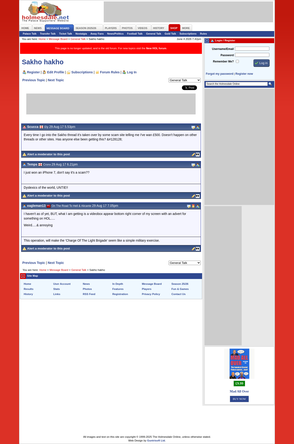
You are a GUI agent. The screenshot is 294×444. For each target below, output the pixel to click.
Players (146, 289)
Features (118, 289)
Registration (120, 294)
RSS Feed (89, 294)
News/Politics (115, 33)
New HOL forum (156, 48)
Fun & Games (180, 289)
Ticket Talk (65, 33)
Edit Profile (55, 72)
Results (28, 289)
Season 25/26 (179, 283)
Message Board (58, 39)
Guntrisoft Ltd (156, 440)
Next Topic (56, 80)
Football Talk (135, 33)
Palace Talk (30, 33)
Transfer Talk (48, 33)
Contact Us (178, 294)
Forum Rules (110, 72)
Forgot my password (219, 73)
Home (42, 39)
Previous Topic (33, 80)
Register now (244, 73)
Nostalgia (81, 33)
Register (33, 72)
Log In (132, 72)
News (86, 283)
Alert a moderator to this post (48, 154)
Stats (56, 289)
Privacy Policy (151, 294)
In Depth (117, 283)
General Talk (153, 33)
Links (56, 294)
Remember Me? (223, 61)
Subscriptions (188, 33)
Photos (87, 289)
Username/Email (223, 49)
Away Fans (97, 33)
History (28, 294)
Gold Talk (170, 33)
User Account (61, 283)
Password (227, 55)
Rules (203, 33)
